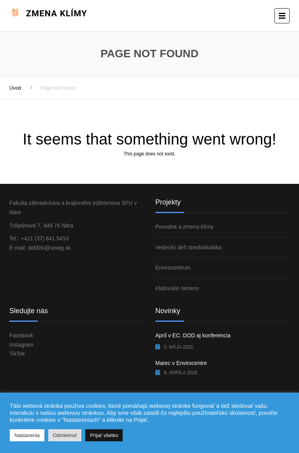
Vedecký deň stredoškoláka (188, 247)
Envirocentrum (172, 267)
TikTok (17, 354)
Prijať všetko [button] (104, 435)
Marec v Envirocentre (181, 363)
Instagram (21, 345)
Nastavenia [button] (27, 435)
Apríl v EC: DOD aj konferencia (192, 335)
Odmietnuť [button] (65, 435)
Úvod (15, 88)
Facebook (21, 335)
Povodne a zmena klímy (184, 227)
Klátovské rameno (177, 288)
